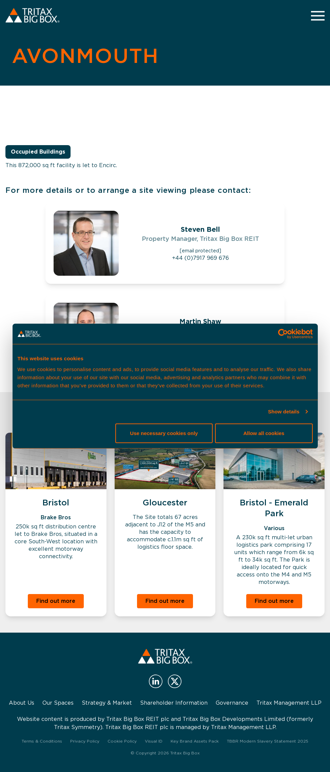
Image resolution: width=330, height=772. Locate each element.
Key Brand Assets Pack (195, 741)
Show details (283, 411)
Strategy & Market (107, 703)
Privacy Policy (84, 741)
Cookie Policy (122, 741)
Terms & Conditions (42, 741)
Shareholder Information (174, 703)
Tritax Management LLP (289, 703)
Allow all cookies (264, 433)
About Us (21, 703)
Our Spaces (58, 703)
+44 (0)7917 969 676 (200, 258)
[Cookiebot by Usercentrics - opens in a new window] (283, 334)
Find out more (55, 601)
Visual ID (153, 741)
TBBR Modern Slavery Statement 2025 (267, 741)
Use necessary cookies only (164, 433)
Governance (232, 703)
